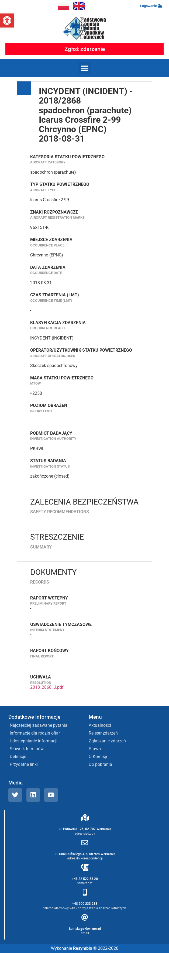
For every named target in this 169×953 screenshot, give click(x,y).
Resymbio (82, 948)
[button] (7, 20)
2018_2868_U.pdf (47, 687)
